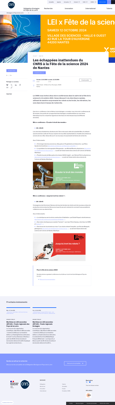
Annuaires (66, 2)
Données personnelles (92, 403)
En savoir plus (11, 70)
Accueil (35, 56)
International (90, 8)
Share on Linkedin (16, 85)
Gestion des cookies (104, 403)
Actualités (51, 2)
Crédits (71, 403)
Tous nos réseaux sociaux (92, 385)
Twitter (86, 382)
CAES (84, 2)
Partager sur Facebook (20, 85)
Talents (109, 8)
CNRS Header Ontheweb (109, 2)
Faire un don (102, 2)
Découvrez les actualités (73, 363)
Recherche (48, 8)
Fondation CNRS (66, 391)
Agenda (59, 2)
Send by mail (7, 87)
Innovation (69, 8)
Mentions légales (80, 403)
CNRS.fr (92, 2)
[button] (7, 402)
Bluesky (90, 382)
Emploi (63, 388)
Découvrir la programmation (47, 279)
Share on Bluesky (7, 85)
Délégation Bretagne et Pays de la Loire (31, 9)
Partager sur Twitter (11, 85)
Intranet (76, 2)
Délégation (42, 384)
